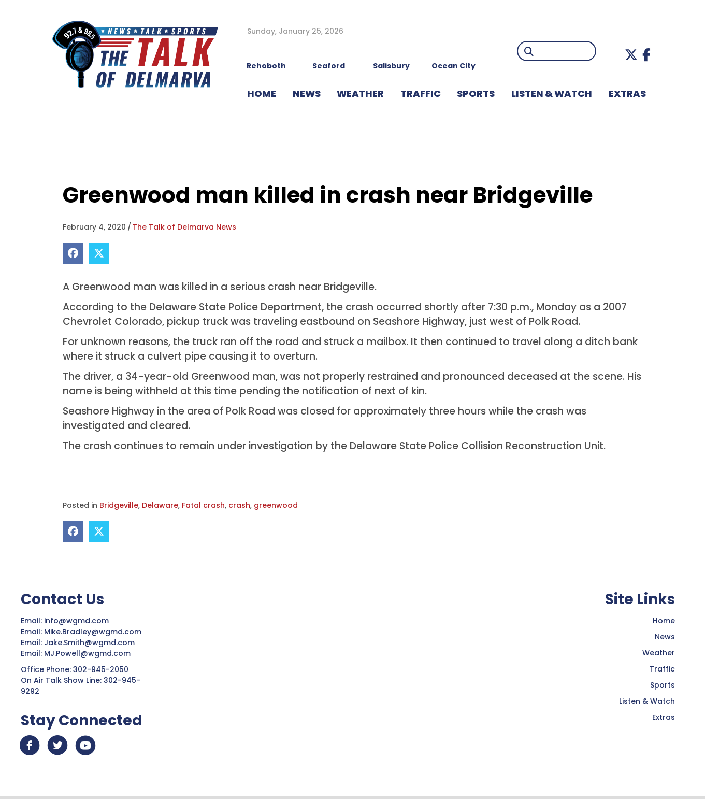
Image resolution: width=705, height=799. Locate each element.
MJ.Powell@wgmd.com (89, 653)
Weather (658, 653)
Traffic (662, 669)
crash (239, 505)
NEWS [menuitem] (307, 93)
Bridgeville (118, 505)
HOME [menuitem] (261, 93)
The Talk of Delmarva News (184, 227)
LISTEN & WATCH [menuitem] (551, 93)
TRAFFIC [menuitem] (420, 93)
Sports (662, 685)
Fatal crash (203, 505)
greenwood (276, 505)
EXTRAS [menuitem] (627, 93)
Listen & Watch (647, 701)
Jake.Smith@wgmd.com (90, 642)
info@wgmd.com (77, 621)
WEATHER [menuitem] (360, 93)
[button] (631, 54)
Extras (663, 717)
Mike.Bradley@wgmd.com (92, 631)
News (665, 637)
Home (664, 621)
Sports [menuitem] (476, 93)
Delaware (160, 505)
